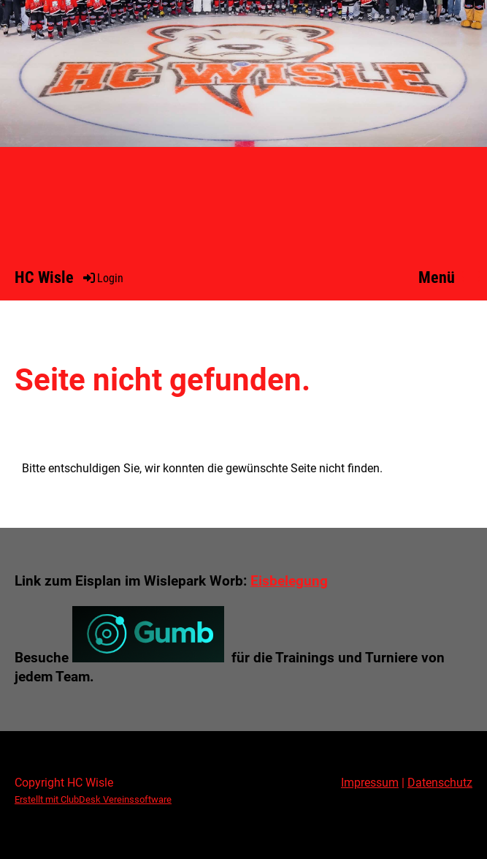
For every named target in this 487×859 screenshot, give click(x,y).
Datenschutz (439, 783)
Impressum (370, 783)
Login (102, 278)
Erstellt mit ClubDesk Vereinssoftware (93, 799)
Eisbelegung (289, 580)
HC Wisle (44, 277)
